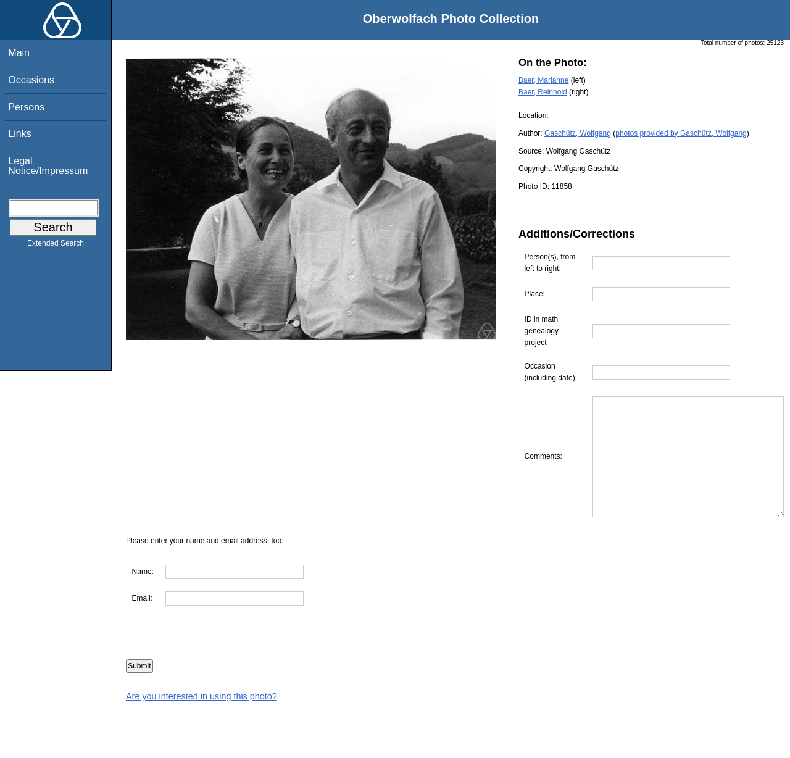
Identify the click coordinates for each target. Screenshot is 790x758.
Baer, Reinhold (542, 92)
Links (19, 133)
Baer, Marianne (543, 80)
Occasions (31, 80)
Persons (26, 107)
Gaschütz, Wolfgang (577, 133)
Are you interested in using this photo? (201, 752)
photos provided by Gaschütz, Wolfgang (681, 133)
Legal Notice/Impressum (48, 166)
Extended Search (55, 245)
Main (19, 53)
